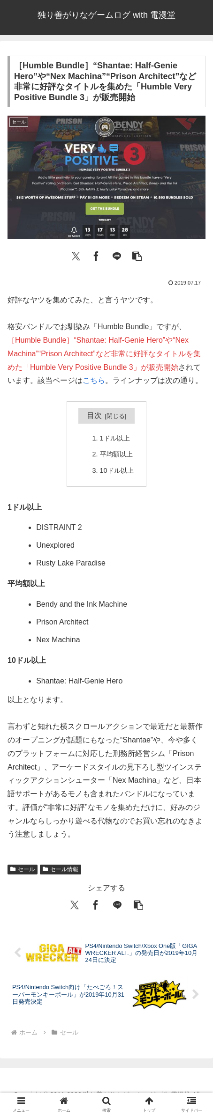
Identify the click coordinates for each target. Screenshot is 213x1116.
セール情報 (60, 869)
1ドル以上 (115, 438)
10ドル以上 (117, 470)
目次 (94, 415)
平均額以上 (116, 454)
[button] (137, 255)
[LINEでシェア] (116, 255)
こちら (94, 380)
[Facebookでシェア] (96, 255)
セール (22, 869)
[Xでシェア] (76, 255)
